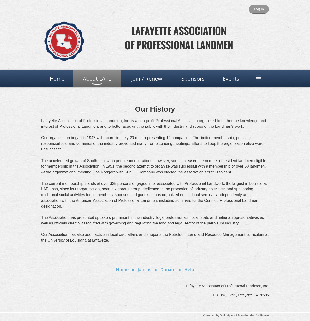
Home (122, 269)
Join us (144, 269)
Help (189, 269)
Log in (259, 9)
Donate (167, 269)
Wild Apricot (228, 315)
